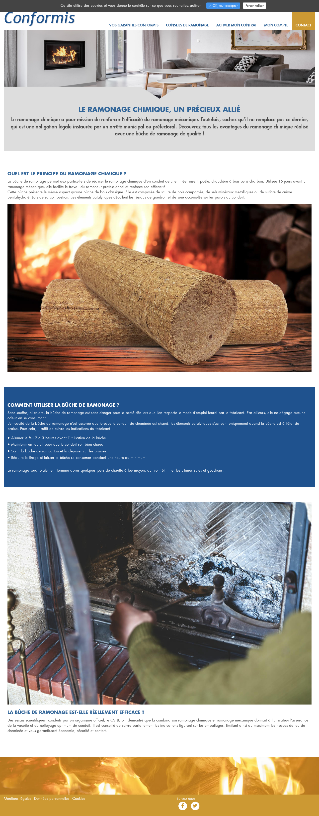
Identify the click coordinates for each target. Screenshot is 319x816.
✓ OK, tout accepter (223, 5)
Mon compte (276, 25)
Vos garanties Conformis (134, 25)
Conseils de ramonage (187, 25)
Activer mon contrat (236, 25)
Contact (304, 25)
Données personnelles (52, 798)
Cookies (78, 798)
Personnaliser (254, 5)
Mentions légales (18, 798)
